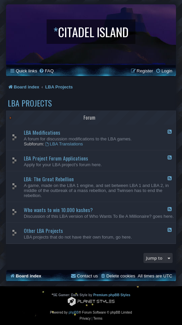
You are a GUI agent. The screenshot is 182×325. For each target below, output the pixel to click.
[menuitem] (46, 71)
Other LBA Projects (43, 230)
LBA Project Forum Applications (56, 158)
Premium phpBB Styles (111, 295)
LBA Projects (30, 103)
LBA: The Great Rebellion (49, 179)
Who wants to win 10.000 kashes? (58, 210)
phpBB (74, 312)
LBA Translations (64, 143)
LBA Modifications (42, 132)
